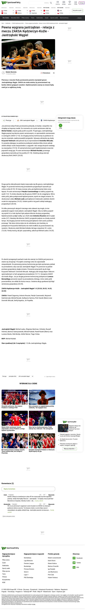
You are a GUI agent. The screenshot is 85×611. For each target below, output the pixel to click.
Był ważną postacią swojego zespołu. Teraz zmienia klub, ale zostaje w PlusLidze (13, 451)
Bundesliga (27, 566)
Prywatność (33, 589)
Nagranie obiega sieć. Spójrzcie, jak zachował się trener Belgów (75, 428)
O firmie (19, 589)
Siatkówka (39, 18)
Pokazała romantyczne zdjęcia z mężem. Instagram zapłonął (68, 444)
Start (3, 23)
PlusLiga (4, 376)
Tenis (32, 18)
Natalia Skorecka (11, 72)
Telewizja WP (28, 591)
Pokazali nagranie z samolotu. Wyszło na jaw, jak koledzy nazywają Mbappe (70, 435)
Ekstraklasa (27, 558)
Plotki (34, 591)
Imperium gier (60, 591)
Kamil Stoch (51, 560)
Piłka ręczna (6, 571)
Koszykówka (6, 579)
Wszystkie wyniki (77, 10)
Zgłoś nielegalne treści (9, 516)
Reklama (57, 589)
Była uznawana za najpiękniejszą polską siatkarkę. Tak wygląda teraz (41, 407)
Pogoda (4, 591)
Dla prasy (26, 589)
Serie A (26, 572)
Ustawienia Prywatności (46, 589)
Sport (53, 591)
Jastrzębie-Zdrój (12, 376)
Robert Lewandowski (54, 558)
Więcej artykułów (69, 449)
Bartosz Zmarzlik (53, 566)
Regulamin (64, 589)
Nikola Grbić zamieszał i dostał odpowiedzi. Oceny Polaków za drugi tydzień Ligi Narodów (13, 428)
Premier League (29, 563)
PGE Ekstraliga (28, 577)
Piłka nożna (25, 18)
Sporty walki (54, 18)
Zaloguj (82, 3)
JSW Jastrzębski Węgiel (24, 376)
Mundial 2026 (15, 18)
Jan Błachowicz (53, 572)
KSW (3, 582)
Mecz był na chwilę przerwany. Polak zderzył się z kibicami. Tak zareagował (41, 428)
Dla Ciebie (6, 18)
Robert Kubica (52, 563)
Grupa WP (13, 589)
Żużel (46, 18)
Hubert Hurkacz (53, 577)
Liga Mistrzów (28, 560)
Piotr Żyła (51, 575)
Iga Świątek (51, 569)
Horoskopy (11, 591)
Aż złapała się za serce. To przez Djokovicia (69, 439)
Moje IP (39, 591)
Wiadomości (47, 591)
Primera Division (29, 569)
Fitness (4, 577)
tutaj (34, 604)
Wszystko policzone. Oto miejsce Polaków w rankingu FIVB (12, 407)
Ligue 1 (26, 575)
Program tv (19, 591)
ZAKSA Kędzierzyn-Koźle (18, 23)
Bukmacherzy (64, 18)
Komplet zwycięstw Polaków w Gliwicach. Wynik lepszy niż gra (42, 450)
